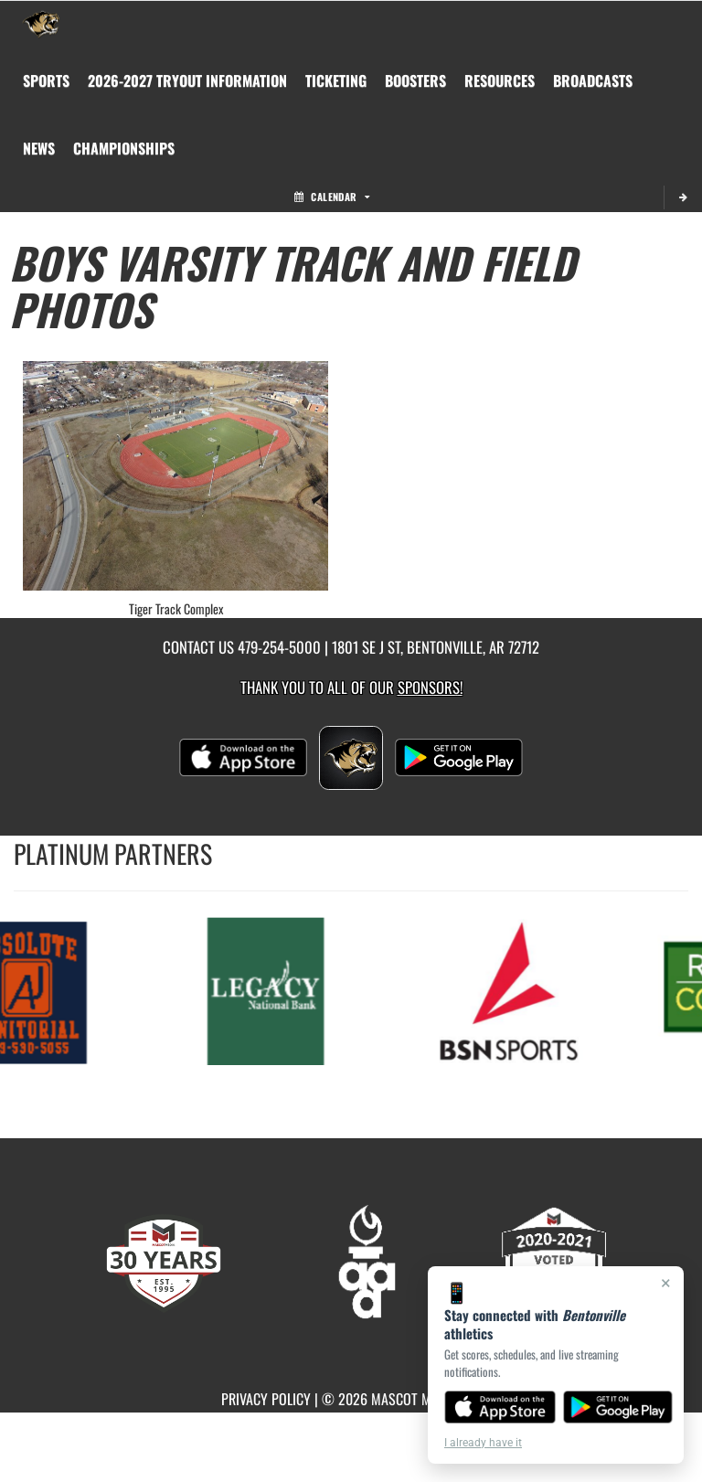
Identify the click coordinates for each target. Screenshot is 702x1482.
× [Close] (666, 1283)
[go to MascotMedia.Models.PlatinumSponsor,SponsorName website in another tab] (267, 990)
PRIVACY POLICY (266, 1399)
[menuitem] (187, 80)
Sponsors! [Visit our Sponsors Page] (430, 687)
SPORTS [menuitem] (46, 80)
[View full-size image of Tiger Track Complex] (175, 476)
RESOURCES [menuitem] (499, 80)
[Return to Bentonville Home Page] (41, 24)
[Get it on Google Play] (618, 1407)
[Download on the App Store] (500, 1407)
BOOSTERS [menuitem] (415, 80)
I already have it (483, 1442)
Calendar (331, 196)
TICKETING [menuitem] (336, 80)
